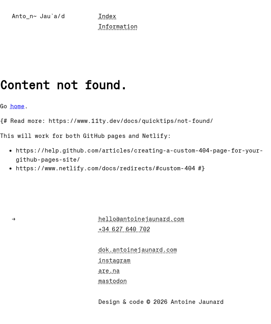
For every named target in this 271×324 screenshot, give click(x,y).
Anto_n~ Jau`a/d (38, 16)
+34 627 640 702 (124, 229)
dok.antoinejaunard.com (137, 249)
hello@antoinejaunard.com (141, 218)
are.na (109, 270)
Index (107, 16)
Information (118, 26)
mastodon (112, 280)
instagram (114, 260)
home (17, 106)
